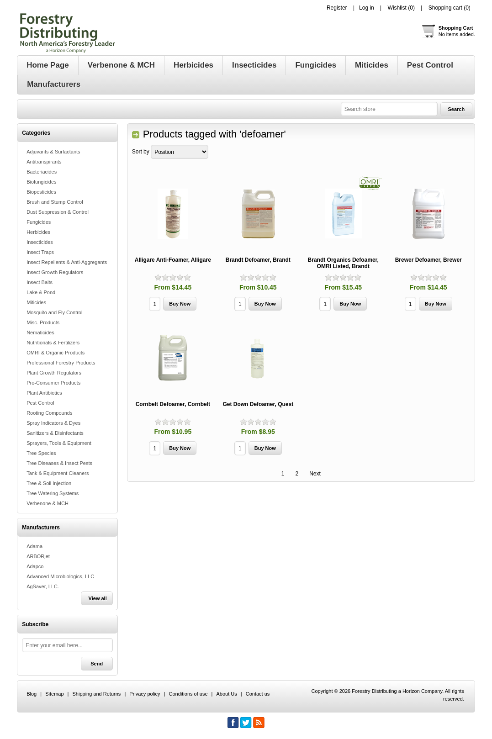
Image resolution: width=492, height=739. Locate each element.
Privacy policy (144, 694)
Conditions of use (188, 694)
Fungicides (38, 222)
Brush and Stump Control (54, 202)
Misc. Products (42, 322)
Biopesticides (41, 192)
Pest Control (40, 403)
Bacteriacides (41, 171)
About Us (227, 694)
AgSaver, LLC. (42, 586)
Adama (34, 546)
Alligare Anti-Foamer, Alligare (173, 260)
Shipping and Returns (97, 694)
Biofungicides (41, 182)
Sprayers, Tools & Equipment (58, 443)
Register (337, 8)
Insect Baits (39, 282)
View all (98, 598)
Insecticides (39, 242)
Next (315, 473)
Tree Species (41, 453)
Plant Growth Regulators (53, 372)
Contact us (258, 694)
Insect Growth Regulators (54, 272)
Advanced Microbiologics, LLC (60, 576)
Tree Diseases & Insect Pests (59, 463)
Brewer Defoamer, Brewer (428, 260)
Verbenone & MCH (47, 503)
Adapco (34, 566)
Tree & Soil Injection (48, 483)
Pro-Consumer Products (53, 382)
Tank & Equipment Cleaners (57, 473)
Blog (31, 694)
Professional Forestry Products (60, 362)
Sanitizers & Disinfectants (55, 433)
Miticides (36, 302)
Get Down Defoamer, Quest (257, 404)
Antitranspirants (43, 161)
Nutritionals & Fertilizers (52, 342)
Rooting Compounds (49, 413)
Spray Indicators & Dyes (53, 423)
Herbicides (38, 232)
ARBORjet (38, 556)
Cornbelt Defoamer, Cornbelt (173, 404)
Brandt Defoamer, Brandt (258, 260)
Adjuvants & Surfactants (53, 151)
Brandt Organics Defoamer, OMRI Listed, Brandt (343, 263)
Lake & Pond (40, 292)
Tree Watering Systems (52, 493)
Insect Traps (40, 252)
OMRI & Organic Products (55, 352)
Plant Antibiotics (44, 393)
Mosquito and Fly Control (54, 312)
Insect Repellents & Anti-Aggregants (66, 262)
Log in (366, 8)
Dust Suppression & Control (57, 212)
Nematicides (40, 332)
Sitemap (54, 694)
